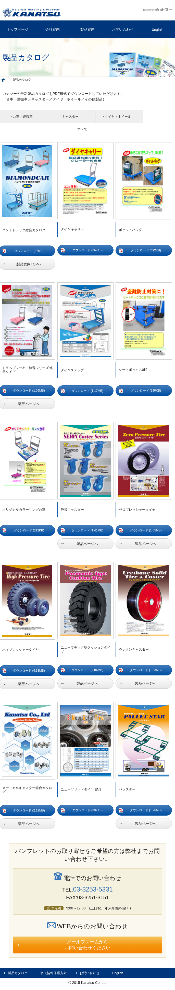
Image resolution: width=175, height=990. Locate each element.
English (117, 973)
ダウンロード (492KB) (146, 251)
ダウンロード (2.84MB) (87, 670)
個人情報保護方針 (53, 973)
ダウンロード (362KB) (87, 250)
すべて (86, 129)
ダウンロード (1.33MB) (146, 670)
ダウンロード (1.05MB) (146, 531)
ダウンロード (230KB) (146, 391)
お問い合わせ (89, 973)
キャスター (64, 116)
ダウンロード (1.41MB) (87, 531)
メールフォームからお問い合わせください (87, 945)
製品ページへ (87, 544)
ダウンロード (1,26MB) (146, 811)
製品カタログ (18, 973)
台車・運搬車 (21, 116)
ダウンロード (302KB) (87, 811)
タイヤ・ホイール (108, 116)
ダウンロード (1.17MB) (87, 391)
